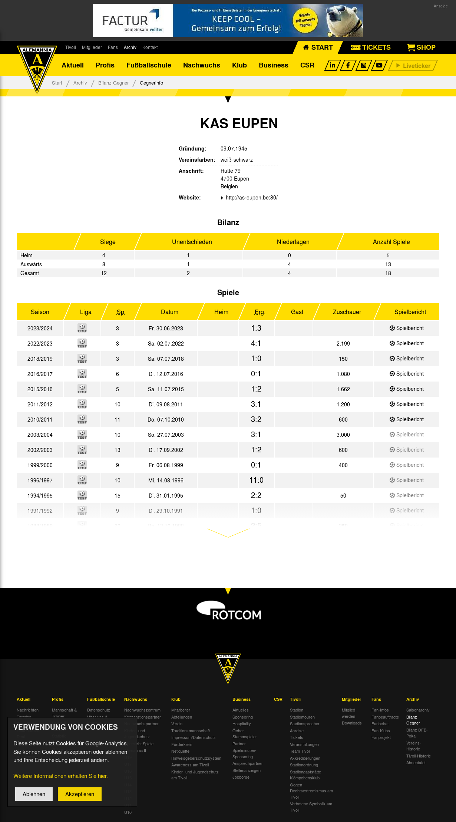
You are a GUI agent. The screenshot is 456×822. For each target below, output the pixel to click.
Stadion (296, 710)
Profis (105, 65)
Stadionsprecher (305, 723)
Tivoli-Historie (418, 756)
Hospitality (241, 723)
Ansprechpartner (247, 763)
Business (273, 65)
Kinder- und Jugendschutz (137, 733)
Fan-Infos (380, 710)
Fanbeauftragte (385, 717)
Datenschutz (98, 710)
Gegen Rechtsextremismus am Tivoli (311, 791)
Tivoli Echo (26, 723)
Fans (113, 47)
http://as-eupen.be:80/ (251, 197)
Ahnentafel (415, 762)
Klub (239, 65)
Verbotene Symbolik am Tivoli (311, 806)
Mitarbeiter (180, 710)
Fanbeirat (380, 723)
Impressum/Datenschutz (193, 737)
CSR (307, 65)
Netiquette (180, 751)
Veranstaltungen (304, 744)
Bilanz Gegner (113, 82)
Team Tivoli (300, 751)
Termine (24, 717)
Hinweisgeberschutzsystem (196, 758)
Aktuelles (240, 710)
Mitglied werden (348, 713)
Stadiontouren (302, 717)
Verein (176, 723)
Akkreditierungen (305, 758)
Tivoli (70, 47)
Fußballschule (148, 65)
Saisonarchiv (418, 710)
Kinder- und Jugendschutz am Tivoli (195, 775)
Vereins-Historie (413, 746)
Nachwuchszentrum (142, 710)
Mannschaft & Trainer (64, 713)
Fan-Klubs (380, 730)
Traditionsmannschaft (190, 730)
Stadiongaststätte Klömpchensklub (305, 775)
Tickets (296, 737)
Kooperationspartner (142, 717)
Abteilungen (181, 717)
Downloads (352, 723)
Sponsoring (242, 717)
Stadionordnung (304, 764)
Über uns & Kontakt (97, 720)
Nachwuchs (201, 65)
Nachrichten (28, 710)
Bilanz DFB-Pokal (417, 733)
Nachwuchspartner (141, 723)
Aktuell (73, 65)
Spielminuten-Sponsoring (244, 753)
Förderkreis (181, 744)
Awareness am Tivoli (190, 764)
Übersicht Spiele (138, 743)
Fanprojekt (381, 737)
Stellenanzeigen (246, 770)
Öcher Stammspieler (244, 733)
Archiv (130, 47)
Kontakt (150, 47)
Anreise (297, 730)
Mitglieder (92, 47)
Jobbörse (241, 777)
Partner (239, 743)
